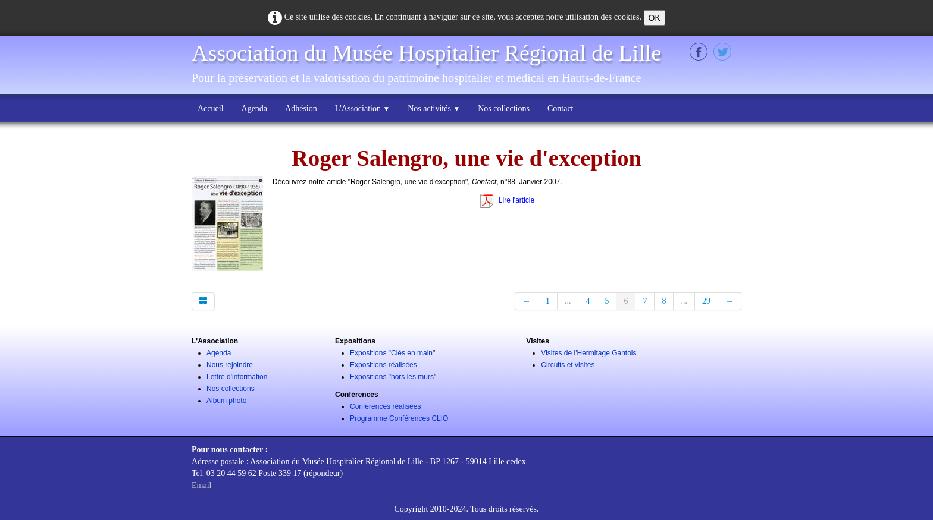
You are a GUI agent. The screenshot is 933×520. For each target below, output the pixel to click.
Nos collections (504, 108)
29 (706, 301)
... (568, 301)
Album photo (226, 400)
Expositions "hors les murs (392, 377)
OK (654, 18)
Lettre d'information (236, 377)
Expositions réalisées (383, 365)
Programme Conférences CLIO (399, 418)
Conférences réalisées (385, 406)
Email (201, 485)
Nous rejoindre (229, 365)
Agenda (255, 108)
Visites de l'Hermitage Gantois (588, 353)
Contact (560, 108)
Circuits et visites (567, 365)
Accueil (211, 108)
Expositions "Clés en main (391, 353)
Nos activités (434, 108)
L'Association (362, 108)
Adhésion (301, 108)
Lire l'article (507, 200)
